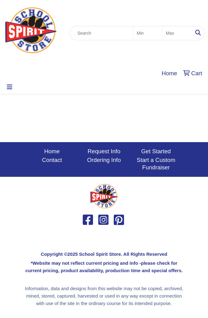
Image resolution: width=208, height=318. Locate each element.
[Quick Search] (101, 33)
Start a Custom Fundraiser (156, 164)
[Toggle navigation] (9, 87)
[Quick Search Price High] (177, 33)
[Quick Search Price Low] (148, 33)
